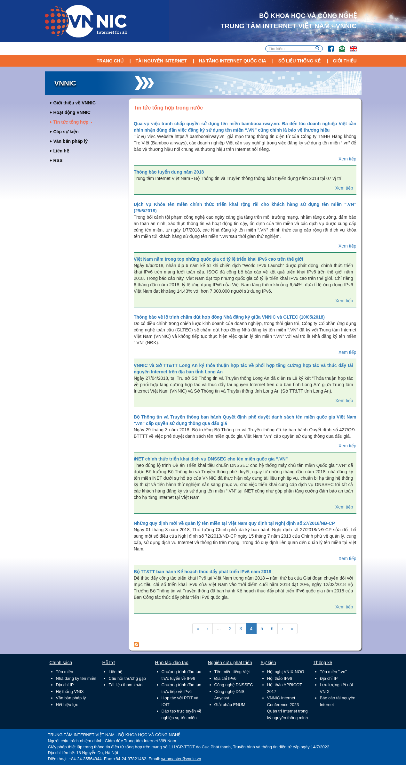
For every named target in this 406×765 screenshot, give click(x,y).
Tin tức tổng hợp (73, 122)
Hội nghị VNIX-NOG (285, 671)
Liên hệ (61, 150)
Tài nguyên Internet (161, 60)
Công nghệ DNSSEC (233, 684)
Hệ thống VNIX (70, 691)
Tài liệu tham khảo (126, 684)
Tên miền (64, 671)
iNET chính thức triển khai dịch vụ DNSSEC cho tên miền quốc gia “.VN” (211, 458)
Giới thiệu (344, 60)
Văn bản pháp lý (70, 141)
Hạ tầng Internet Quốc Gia (232, 60)
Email (339, 45)
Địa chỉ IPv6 (225, 678)
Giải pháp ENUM (229, 704)
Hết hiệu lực (67, 704)
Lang (350, 45)
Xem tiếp (347, 158)
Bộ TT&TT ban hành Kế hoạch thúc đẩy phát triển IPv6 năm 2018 (202, 571)
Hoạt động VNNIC (72, 112)
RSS (58, 160)
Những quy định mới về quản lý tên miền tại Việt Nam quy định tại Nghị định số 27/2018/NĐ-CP (234, 523)
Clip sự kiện (66, 131)
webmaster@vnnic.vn (181, 758)
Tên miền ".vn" (333, 671)
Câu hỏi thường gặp (127, 678)
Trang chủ (110, 60)
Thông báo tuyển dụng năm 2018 (169, 172)
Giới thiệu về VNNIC (74, 102)
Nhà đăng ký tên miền (76, 678)
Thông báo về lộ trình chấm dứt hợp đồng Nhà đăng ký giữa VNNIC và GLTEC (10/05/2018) (229, 317)
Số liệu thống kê (299, 60)
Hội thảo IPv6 (279, 678)
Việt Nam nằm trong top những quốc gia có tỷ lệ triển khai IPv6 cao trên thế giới (218, 259)
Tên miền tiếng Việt (232, 671)
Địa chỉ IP (65, 684)
